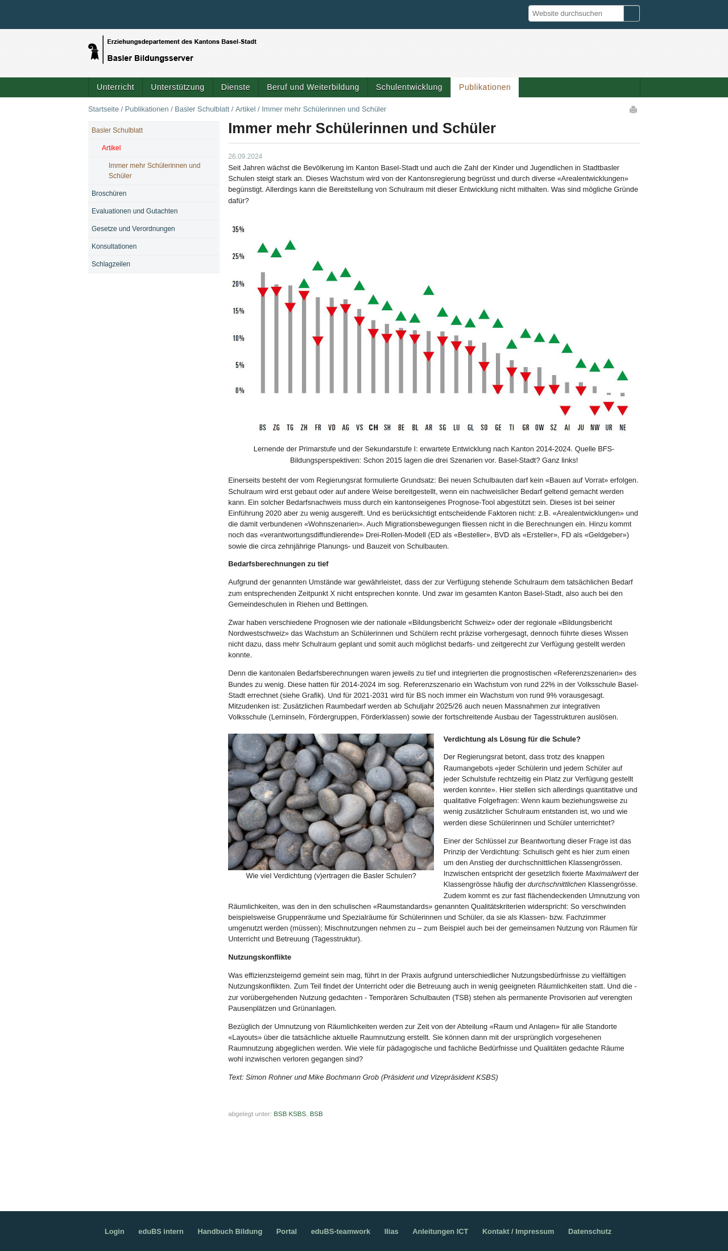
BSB (316, 1113)
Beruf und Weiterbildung (313, 87)
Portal (286, 1231)
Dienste (235, 87)
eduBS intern (161, 1231)
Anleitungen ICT (440, 1231)
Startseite (103, 109)
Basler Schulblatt (202, 109)
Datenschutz (589, 1231)
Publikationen (485, 87)
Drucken (634, 109)
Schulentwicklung (409, 87)
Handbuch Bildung (229, 1231)
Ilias (391, 1231)
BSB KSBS (290, 1113)
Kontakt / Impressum (518, 1231)
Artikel (245, 109)
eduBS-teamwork (341, 1231)
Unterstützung (177, 87)
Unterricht (115, 87)
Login (115, 1231)
